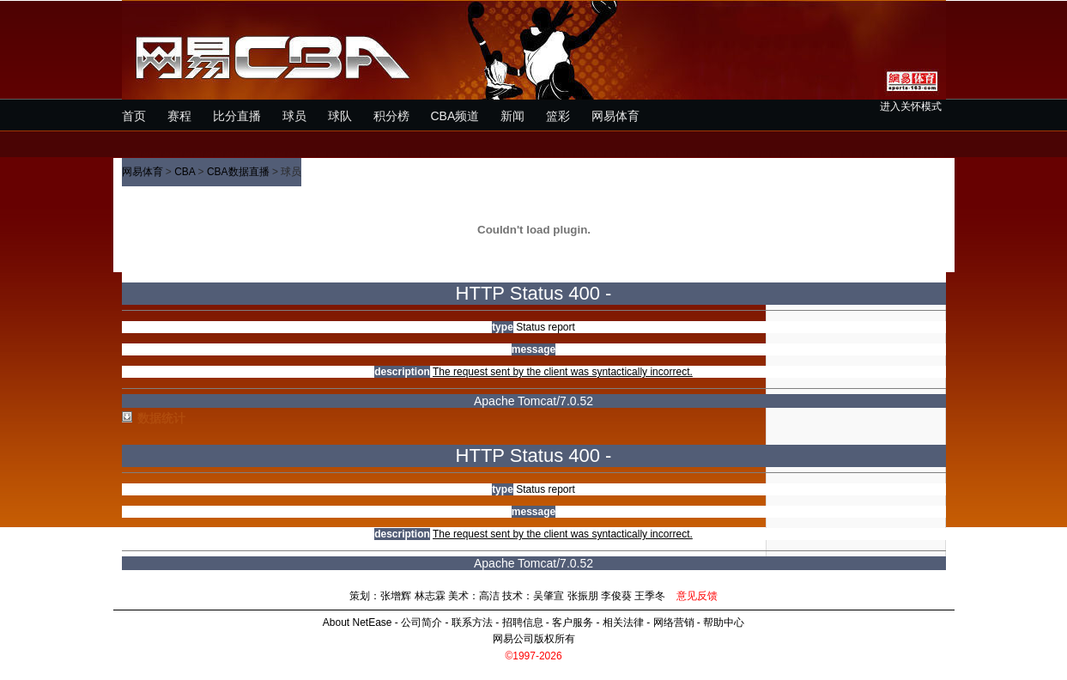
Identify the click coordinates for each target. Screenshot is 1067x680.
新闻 (512, 116)
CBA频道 (455, 116)
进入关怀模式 (911, 106)
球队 (340, 116)
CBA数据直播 (238, 172)
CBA (184, 172)
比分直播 (237, 116)
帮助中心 (723, 622)
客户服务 (572, 622)
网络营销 (673, 622)
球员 (294, 116)
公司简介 (421, 622)
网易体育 (615, 116)
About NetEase (357, 622)
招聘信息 (522, 622)
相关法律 (623, 622)
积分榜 (391, 116)
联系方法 (472, 622)
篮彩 (558, 116)
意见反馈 (697, 596)
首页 (134, 116)
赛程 (179, 116)
